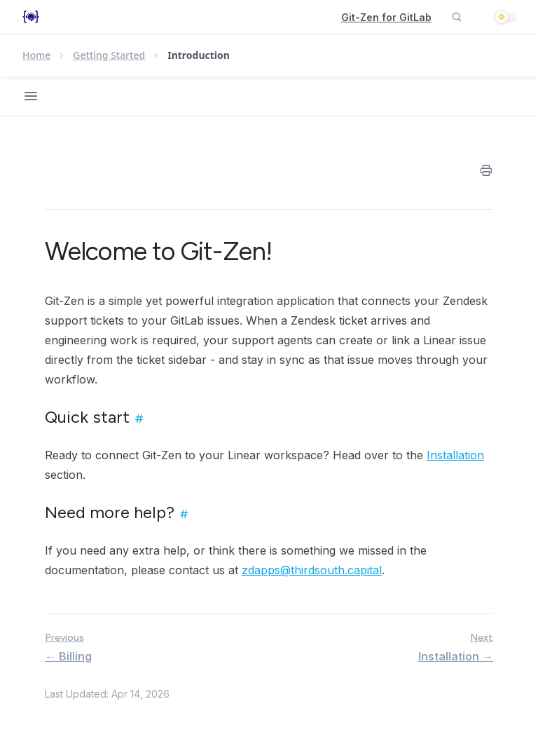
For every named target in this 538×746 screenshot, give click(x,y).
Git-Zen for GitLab (386, 17)
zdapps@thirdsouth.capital (312, 570)
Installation (455, 455)
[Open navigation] (30, 96)
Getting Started (109, 55)
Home (36, 55)
